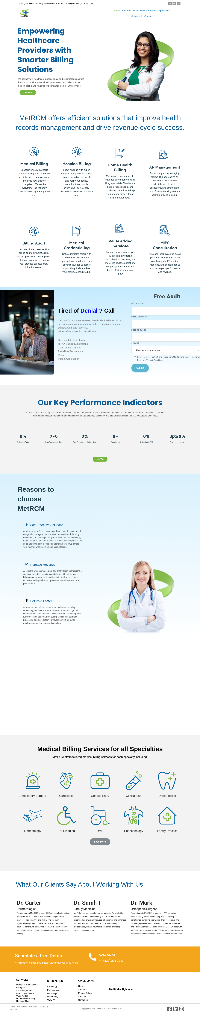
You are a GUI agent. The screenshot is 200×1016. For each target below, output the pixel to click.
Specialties (164, 10)
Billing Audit (21, 987)
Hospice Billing (23, 1001)
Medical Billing (85, 993)
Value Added (22, 996)
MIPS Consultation (25, 993)
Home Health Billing (25, 998)
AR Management (24, 990)
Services (136, 16)
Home (117, 10)
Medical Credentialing (26, 984)
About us (126, 10)
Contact (148, 16)
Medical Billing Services (145, 10)
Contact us (83, 1000)
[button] (136, 16)
